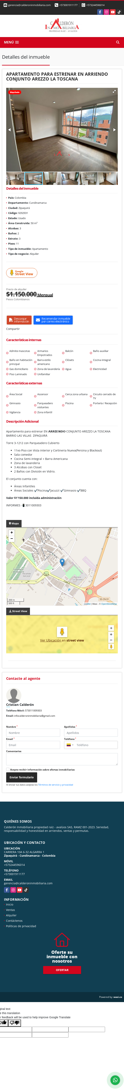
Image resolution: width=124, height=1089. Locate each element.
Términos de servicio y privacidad (55, 784)
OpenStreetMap (109, 604)
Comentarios (13, 751)
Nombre (12, 726)
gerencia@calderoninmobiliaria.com (28, 883)
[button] (114, 91)
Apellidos (70, 726)
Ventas (10, 910)
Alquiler (11, 915)
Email (10, 739)
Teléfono (70, 739)
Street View (22, 273)
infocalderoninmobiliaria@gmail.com (34, 715)
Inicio (9, 904)
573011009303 (33, 710)
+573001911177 (68, 5)
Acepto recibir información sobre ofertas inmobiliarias (42, 769)
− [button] (11, 539)
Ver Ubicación (51, 640)
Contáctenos (14, 921)
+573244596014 (95, 5)
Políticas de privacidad (21, 926)
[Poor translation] (14, 1023)
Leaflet (87, 604)
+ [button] (11, 533)
